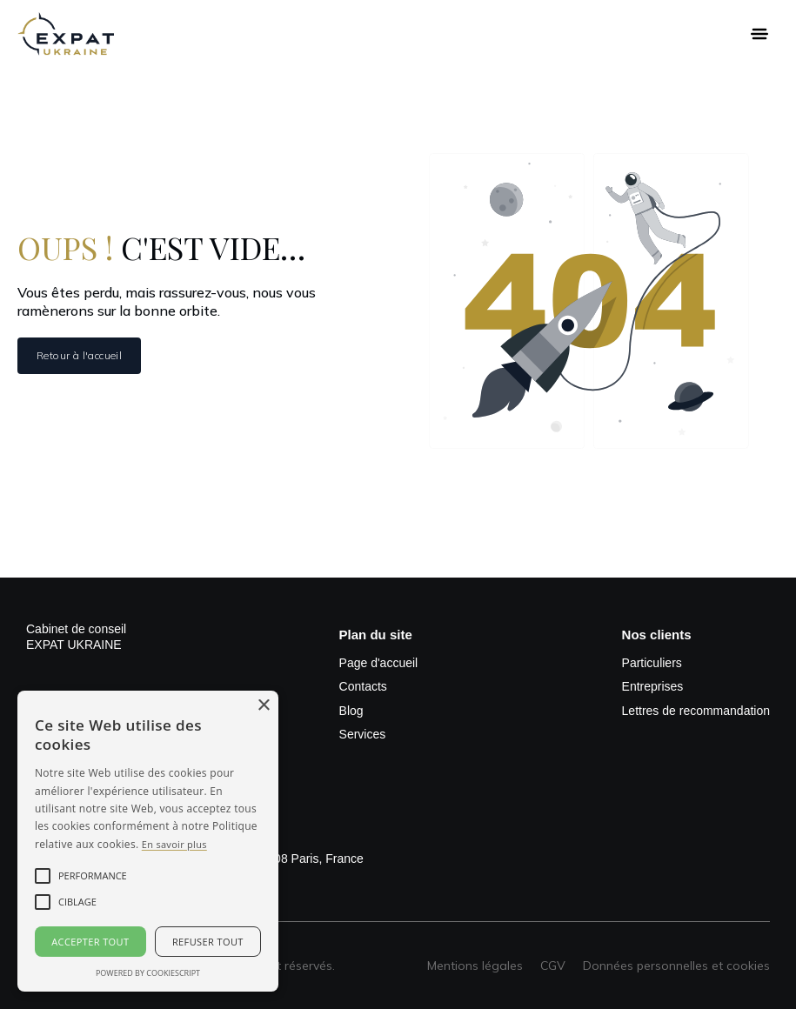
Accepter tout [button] (90, 941)
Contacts (363, 686)
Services (362, 734)
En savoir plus (174, 844)
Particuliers (652, 663)
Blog (351, 711)
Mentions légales (475, 965)
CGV (552, 965)
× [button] (263, 705)
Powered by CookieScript (148, 973)
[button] (759, 34)
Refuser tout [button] (208, 941)
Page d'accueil (378, 663)
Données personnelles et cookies (676, 965)
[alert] (147, 841)
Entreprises (653, 686)
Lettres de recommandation (696, 711)
